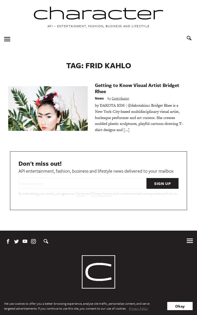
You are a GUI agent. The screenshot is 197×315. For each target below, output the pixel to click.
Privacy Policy (138, 308)
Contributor (120, 98)
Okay (180, 306)
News (99, 98)
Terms (80, 193)
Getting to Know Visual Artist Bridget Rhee (137, 88)
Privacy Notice (102, 193)
